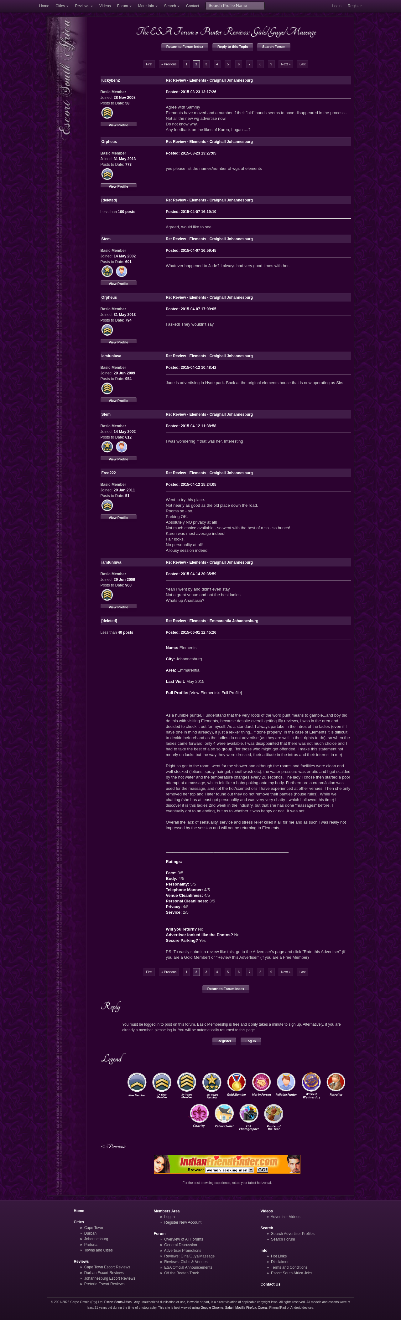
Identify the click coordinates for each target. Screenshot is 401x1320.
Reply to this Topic (232, 46)
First (149, 64)
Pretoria (90, 1244)
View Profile (118, 125)
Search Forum (273, 46)
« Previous (169, 64)
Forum (122, 6)
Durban (90, 1233)
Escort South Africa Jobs (291, 1273)
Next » (285, 64)
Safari (229, 1307)
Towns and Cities (98, 1250)
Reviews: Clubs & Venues (185, 1262)
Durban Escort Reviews (104, 1273)
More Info (146, 6)
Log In (251, 1041)
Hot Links (279, 1256)
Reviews (82, 6)
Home (44, 6)
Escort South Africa (118, 1302)
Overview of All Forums (183, 1239)
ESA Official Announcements (188, 1267)
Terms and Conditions (289, 1267)
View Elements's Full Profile (215, 692)
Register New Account (182, 1222)
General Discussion (180, 1245)
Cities (60, 6)
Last (302, 64)
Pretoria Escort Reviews (104, 1284)
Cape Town (93, 1228)
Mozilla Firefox (245, 1307)
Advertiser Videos (285, 1217)
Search (170, 6)
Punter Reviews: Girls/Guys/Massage (258, 31)
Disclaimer (280, 1262)
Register (355, 6)
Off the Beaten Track (181, 1273)
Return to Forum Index (184, 46)
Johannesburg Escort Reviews (109, 1278)
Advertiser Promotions (182, 1250)
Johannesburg (96, 1239)
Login (336, 6)
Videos (105, 6)
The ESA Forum (165, 31)
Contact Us (271, 1284)
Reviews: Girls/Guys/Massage (189, 1256)
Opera (262, 1307)
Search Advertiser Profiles (293, 1233)
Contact (192, 6)
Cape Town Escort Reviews (107, 1267)
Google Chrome (211, 1307)
